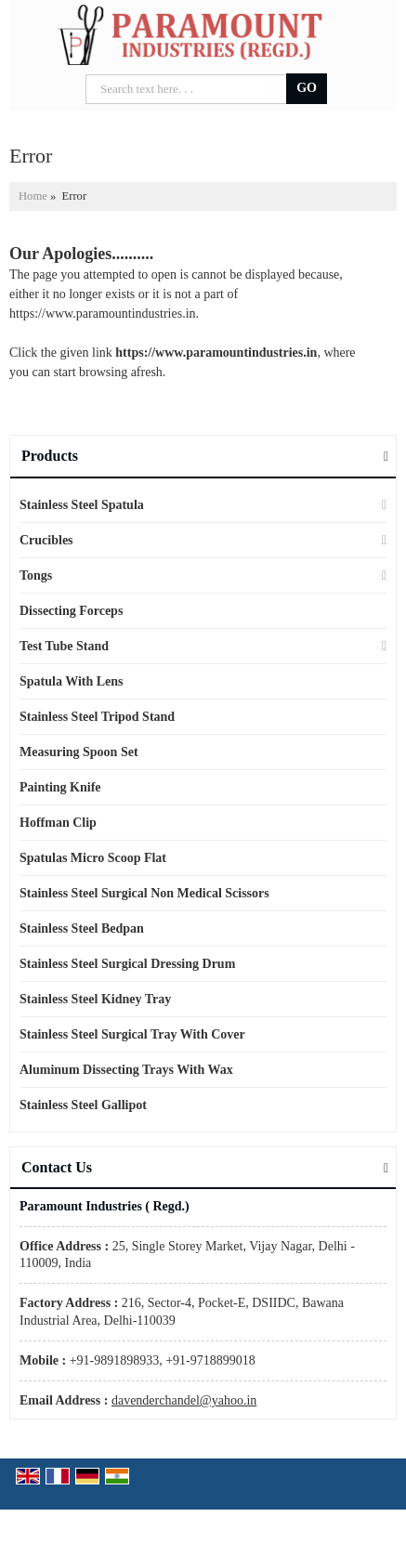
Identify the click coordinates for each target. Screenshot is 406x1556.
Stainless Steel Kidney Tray (95, 999)
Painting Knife (60, 787)
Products (49, 456)
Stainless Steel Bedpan (82, 928)
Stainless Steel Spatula (82, 505)
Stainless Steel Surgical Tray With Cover (132, 1034)
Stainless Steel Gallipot (83, 1105)
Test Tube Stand (64, 646)
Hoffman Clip (58, 823)
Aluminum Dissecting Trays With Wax (126, 1070)
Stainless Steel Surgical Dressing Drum (127, 964)
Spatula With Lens (72, 681)
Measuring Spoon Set (79, 752)
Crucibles (46, 540)
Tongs (36, 575)
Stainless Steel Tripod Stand (97, 717)
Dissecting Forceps (71, 611)
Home (33, 196)
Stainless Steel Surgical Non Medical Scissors (144, 893)
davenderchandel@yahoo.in (183, 1400)
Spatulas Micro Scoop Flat (93, 858)
